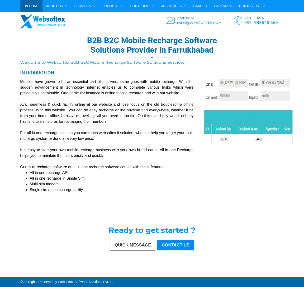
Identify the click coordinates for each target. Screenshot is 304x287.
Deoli (255, 274)
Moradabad (203, 273)
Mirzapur (83, 275)
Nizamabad (188, 274)
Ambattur (99, 274)
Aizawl (224, 274)
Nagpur (41, 273)
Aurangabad (104, 273)
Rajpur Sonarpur (233, 273)
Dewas (226, 274)
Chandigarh (130, 273)
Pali (72, 275)
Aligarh (184, 273)
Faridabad (73, 273)
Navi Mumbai (93, 273)
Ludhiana (54, 273)
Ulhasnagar (257, 273)
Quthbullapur (106, 274)
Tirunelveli (31, 274)
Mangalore (68, 274)
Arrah (43, 275)
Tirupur (48, 274)
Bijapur (291, 274)
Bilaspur (196, 274)
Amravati (225, 273)
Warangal (250, 273)
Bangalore (9, 273)
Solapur (107, 273)
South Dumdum (2, 274)
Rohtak (150, 274)
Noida (10, 274)
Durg (251, 274)
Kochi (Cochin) (241, 273)
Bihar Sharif (9, 275)
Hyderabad (19, 273)
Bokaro (58, 274)
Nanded (278, 273)
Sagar (294, 274)
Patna (43, 273)
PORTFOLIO (142, 6)
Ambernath (49, 275)
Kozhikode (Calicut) (62, 274)
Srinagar (118, 273)
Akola (41, 274)
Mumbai (3, 273)
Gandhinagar (265, 274)
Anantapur (300, 274)
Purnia (77, 275)
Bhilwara (121, 274)
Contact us (252, 6)
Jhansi (55, 274)
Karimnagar (284, 274)
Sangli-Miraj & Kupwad (272, 273)
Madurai (181, 273)
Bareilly (192, 273)
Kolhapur (260, 273)
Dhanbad (58, 275)
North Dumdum (24, 275)
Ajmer (281, 273)
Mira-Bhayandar (156, 273)
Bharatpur (296, 274)
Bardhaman (204, 274)
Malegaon (27, 274)
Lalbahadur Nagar (87, 274)
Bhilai (218, 273)
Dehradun (264, 273)
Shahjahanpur (167, 274)
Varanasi (100, 273)
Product (113, 6)
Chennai (15, 273)
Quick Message (133, 245)
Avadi (272, 274)
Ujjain (22, 274)
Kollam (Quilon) (72, 274)
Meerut (83, 273)
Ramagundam (30, 275)
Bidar (41, 275)
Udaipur (34, 274)
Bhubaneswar (171, 273)
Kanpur (32, 273)
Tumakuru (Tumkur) (111, 274)
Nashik (66, 273)
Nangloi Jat (279, 274)
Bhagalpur (125, 274)
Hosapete (38, 275)
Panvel (46, 275)
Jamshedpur (222, 273)
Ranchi (121, 273)
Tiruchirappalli (208, 273)
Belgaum (37, 274)
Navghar (74, 275)
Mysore (134, 273)
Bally (171, 274)
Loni (52, 275)
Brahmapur (95, 274)
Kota (190, 273)
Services (84, 6)
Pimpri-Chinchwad (61, 273)
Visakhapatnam (125, 273)
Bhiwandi (187, 273)
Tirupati (262, 274)
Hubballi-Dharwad (165, 273)
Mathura (137, 274)
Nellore (77, 274)
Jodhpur (139, 273)
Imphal (80, 275)
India (1, 273)
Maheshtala (13, 274)
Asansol (19, 274)
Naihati (217, 274)
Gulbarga (287, 273)
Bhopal (51, 273)
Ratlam (13, 275)
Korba (17, 274)
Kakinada (220, 274)
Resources (173, 6)
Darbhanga (211, 274)
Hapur (253, 274)
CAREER (200, 6)
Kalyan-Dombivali (87, 273)
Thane (49, 273)
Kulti (198, 274)
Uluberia (54, 275)
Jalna (233, 274)
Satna (231, 274)
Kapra (6, 275)
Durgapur (284, 273)
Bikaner (237, 273)
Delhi (6, 273)
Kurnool (239, 274)
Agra (57, 273)
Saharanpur (302, 273)
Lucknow (37, 273)
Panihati (91, 274)
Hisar (159, 274)
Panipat (182, 274)
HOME (32, 6)
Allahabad (111, 273)
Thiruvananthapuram (197, 273)
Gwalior (160, 273)
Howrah (136, 273)
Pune (27, 273)
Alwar (208, 274)
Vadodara (69, 273)
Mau (229, 274)
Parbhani (192, 274)
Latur (83, 274)
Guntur (291, 273)
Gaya (24, 274)
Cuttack (229, 273)
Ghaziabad (77, 273)
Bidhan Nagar (62, 275)
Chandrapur (163, 274)
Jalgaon (7, 274)
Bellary (147, 274)
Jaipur (35, 273)
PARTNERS (223, 6)
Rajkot (80, 273)
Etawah (201, 274)
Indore (46, 273)
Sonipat (236, 274)
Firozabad (174, 274)
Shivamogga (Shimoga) (131, 274)
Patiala (144, 274)
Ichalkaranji (242, 274)
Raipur (212, 273)
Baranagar (275, 274)
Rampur (214, 274)
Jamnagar (293, 273)
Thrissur (185, 274)
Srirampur (287, 274)
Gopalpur (80, 274)
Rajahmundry (247, 274)
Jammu (267, 273)
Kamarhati (156, 274)
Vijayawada (151, 273)
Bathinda (269, 274)
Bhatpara (297, 273)
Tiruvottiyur (34, 275)
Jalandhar (175, 273)
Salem (178, 273)
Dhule (102, 274)
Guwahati (143, 273)
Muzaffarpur (140, 274)
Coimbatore (147, 273)
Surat (29, 273)
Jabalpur (114, 273)
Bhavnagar (246, 273)
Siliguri (253, 273)
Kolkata (13, 273)
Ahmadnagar (51, 274)
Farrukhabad (16, 275)
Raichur (20, 275)
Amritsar (96, 273)
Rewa (66, 275)
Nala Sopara (178, 274)
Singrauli (153, 274)
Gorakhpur (215, 273)
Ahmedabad (24, 273)
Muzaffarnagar (117, 274)
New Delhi (69, 275)
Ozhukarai (258, 274)
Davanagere (44, 274)
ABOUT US (56, 6)
